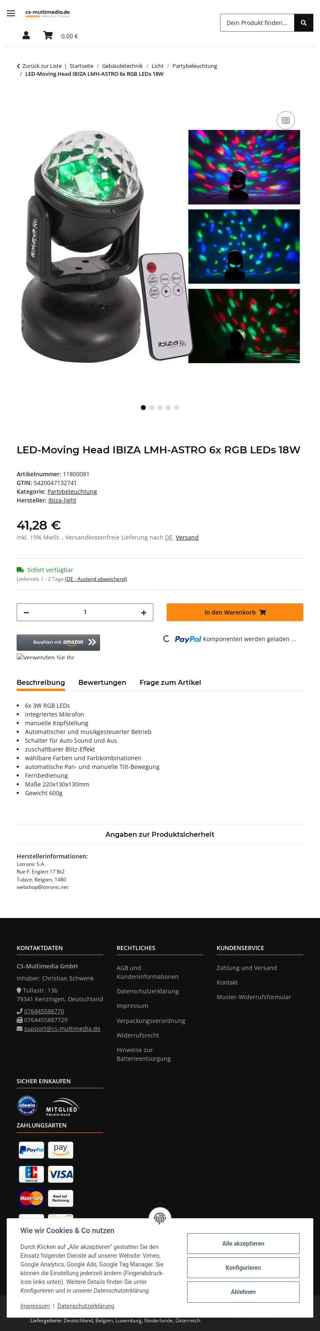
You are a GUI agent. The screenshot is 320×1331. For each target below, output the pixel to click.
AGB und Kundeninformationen (148, 972)
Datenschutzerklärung (86, 1306)
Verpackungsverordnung (151, 1021)
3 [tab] (160, 407)
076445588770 (44, 1011)
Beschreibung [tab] (41, 683)
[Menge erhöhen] (144, 612)
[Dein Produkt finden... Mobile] (257, 23)
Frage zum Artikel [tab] (170, 683)
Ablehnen (243, 1292)
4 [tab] (168, 407)
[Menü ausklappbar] (11, 13)
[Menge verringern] (26, 612)
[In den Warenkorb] (23, 99)
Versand (187, 537)
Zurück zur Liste (42, 66)
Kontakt (227, 982)
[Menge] (85, 612)
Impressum (35, 1306)
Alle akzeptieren (243, 1243)
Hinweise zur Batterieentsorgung (144, 1054)
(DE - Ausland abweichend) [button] (96, 578)
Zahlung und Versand (247, 968)
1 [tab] (143, 407)
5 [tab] (176, 407)
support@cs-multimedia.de (62, 1028)
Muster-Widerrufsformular (254, 997)
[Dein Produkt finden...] (303, 23)
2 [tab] (151, 407)
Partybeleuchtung (72, 491)
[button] (26, 35)
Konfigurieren (243, 1267)
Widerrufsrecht (138, 1035)
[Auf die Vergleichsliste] (286, 120)
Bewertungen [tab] (102, 683)
